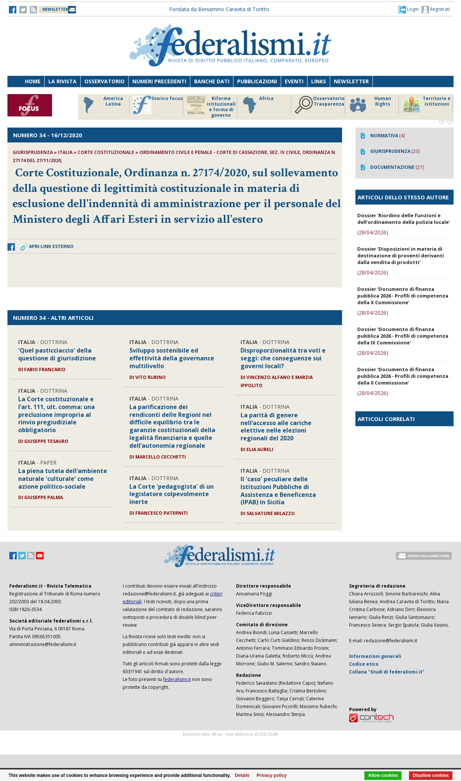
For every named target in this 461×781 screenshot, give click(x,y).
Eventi (294, 81)
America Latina (101, 105)
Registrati (436, 9)
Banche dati (211, 81)
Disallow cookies (431, 775)
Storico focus (158, 105)
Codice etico (363, 664)
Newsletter (351, 81)
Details (242, 775)
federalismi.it (177, 679)
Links (318, 81)
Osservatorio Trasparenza (319, 105)
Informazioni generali (375, 656)
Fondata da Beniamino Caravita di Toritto (219, 9)
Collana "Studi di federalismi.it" (387, 672)
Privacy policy (272, 775)
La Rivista (62, 81)
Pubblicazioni (257, 81)
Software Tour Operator (230, 743)
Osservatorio (104, 81)
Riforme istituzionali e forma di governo (211, 107)
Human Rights (369, 105)
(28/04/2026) (372, 232)
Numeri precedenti (159, 81)
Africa (257, 105)
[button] (408, 9)
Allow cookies (383, 775)
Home (33, 81)
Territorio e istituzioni (426, 105)
